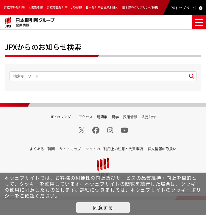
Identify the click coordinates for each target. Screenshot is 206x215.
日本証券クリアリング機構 (140, 7)
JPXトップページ (182, 7)
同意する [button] (103, 207)
